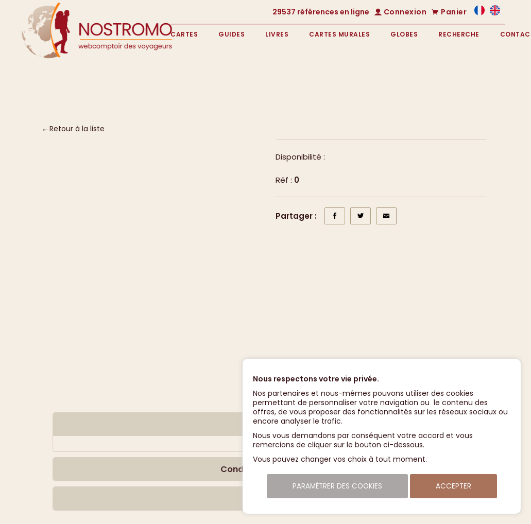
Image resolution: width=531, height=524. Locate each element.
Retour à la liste (77, 129)
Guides (231, 34)
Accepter (453, 486)
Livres (276, 34)
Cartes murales (339, 34)
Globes (404, 34)
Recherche (458, 34)
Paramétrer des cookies (337, 486)
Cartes (184, 34)
